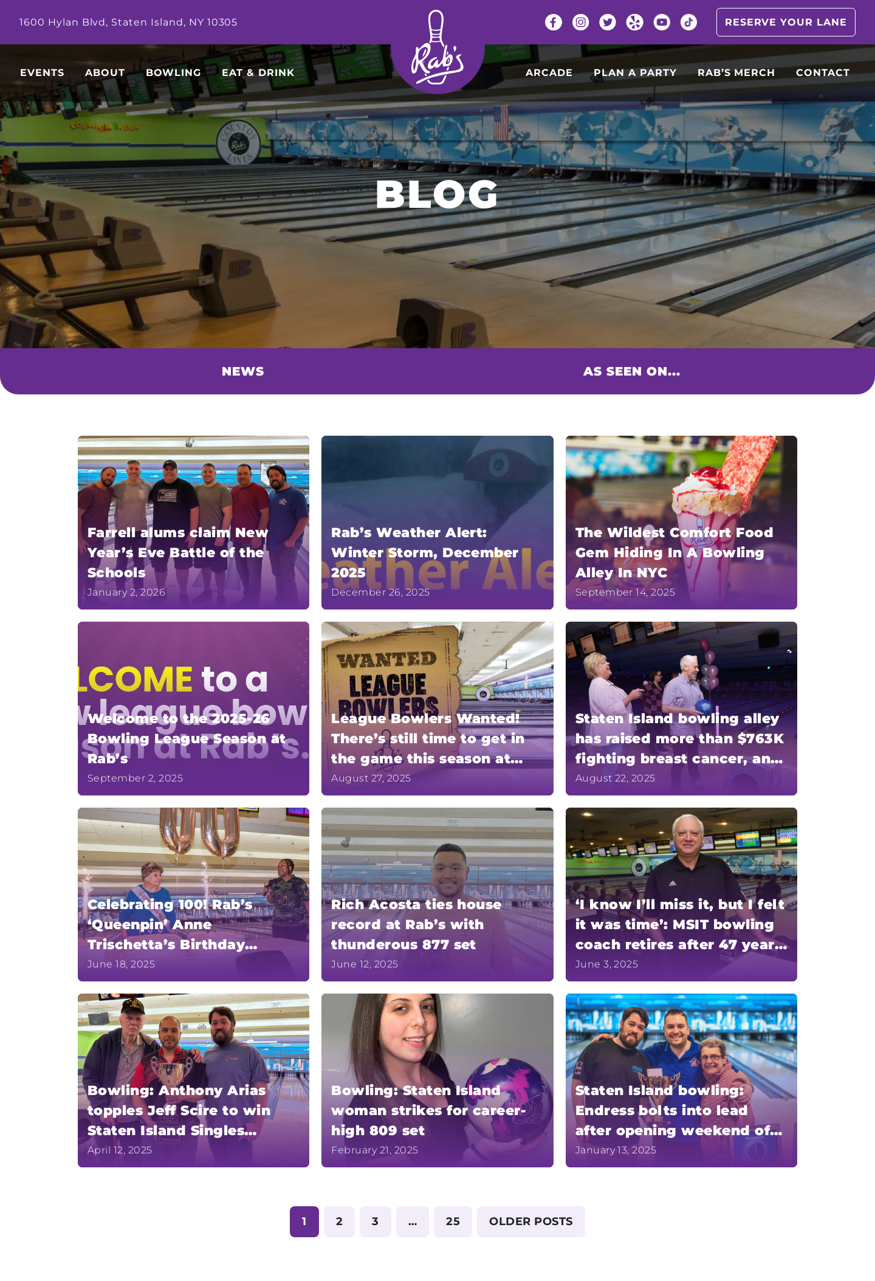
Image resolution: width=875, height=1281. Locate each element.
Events (42, 72)
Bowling (174, 72)
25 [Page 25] (453, 1221)
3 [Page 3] (375, 1221)
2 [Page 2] (339, 1221)
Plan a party (635, 72)
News (243, 371)
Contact (823, 72)
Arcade (549, 72)
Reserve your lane (786, 22)
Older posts (530, 1221)
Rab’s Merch (737, 72)
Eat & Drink (258, 72)
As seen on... (631, 371)
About (105, 72)
